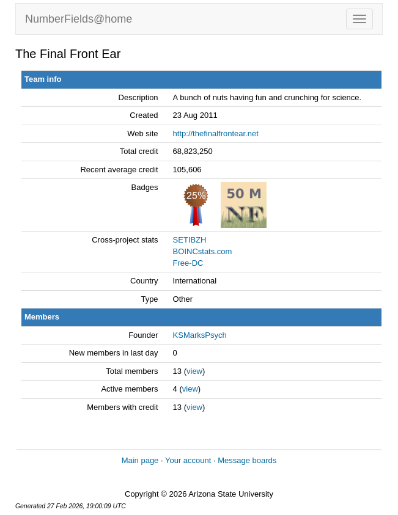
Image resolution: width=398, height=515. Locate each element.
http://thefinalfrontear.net (216, 133)
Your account (188, 460)
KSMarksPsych (200, 335)
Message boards (247, 460)
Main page (140, 460)
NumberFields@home (78, 19)
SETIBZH (190, 239)
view (194, 371)
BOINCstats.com (202, 251)
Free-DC (188, 263)
